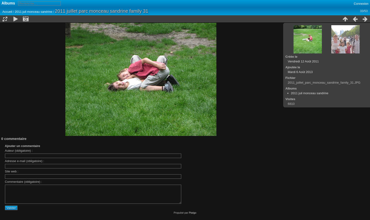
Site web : (11, 171)
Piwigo (192, 216)
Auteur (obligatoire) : (19, 150)
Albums (8, 3)
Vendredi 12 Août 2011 (303, 61)
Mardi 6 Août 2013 (300, 72)
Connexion (361, 3)
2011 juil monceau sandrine (33, 11)
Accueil (7, 11)
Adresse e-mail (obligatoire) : (24, 161)
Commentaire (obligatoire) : (23, 181)
